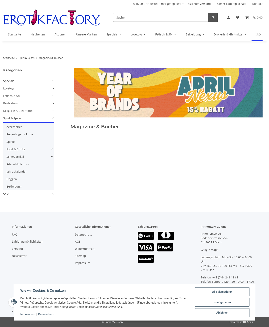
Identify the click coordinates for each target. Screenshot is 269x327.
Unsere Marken (86, 34)
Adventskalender (17, 164)
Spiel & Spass (12, 118)
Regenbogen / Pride (19, 134)
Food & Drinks (15, 149)
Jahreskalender (16, 171)
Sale (6, 194)
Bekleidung (10, 103)
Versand (17, 249)
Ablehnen (222, 312)
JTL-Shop (248, 322)
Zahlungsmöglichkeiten (27, 241)
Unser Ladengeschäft (231, 4)
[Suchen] (161, 17)
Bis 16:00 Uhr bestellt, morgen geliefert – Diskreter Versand (171, 4)
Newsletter (19, 256)
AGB (78, 241)
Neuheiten (38, 34)
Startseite (14, 34)
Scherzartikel (15, 157)
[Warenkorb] (254, 17)
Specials (8, 81)
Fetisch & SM (12, 96)
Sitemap (80, 256)
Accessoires (14, 127)
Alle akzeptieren (222, 291)
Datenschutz (83, 234)
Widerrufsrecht (85, 249)
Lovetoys (9, 88)
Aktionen (60, 34)
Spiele (10, 142)
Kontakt (257, 4)
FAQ (14, 234)
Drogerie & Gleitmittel (18, 111)
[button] (228, 17)
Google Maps (209, 250)
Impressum (82, 263)
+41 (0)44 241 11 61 (225, 277)
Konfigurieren (222, 302)
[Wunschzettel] (237, 17)
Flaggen (11, 179)
